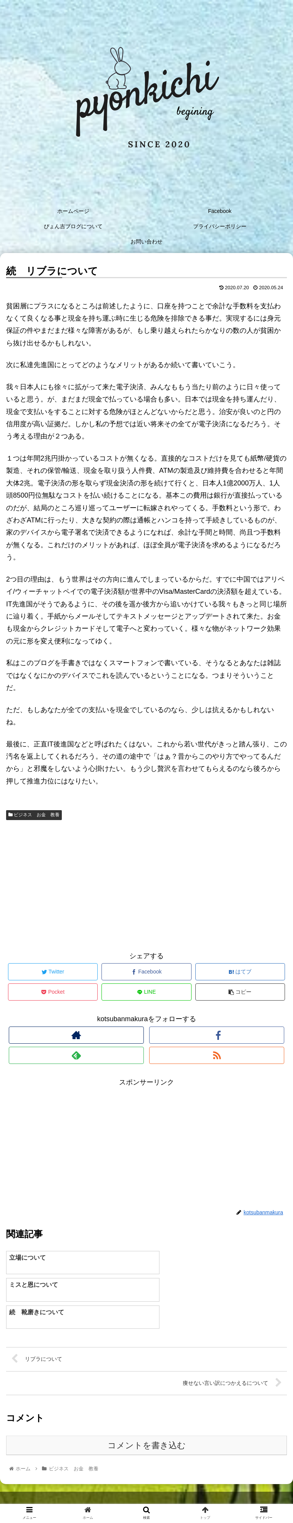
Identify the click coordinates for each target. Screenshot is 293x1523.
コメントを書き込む (147, 1418)
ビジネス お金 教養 (34, 814)
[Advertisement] (146, 884)
